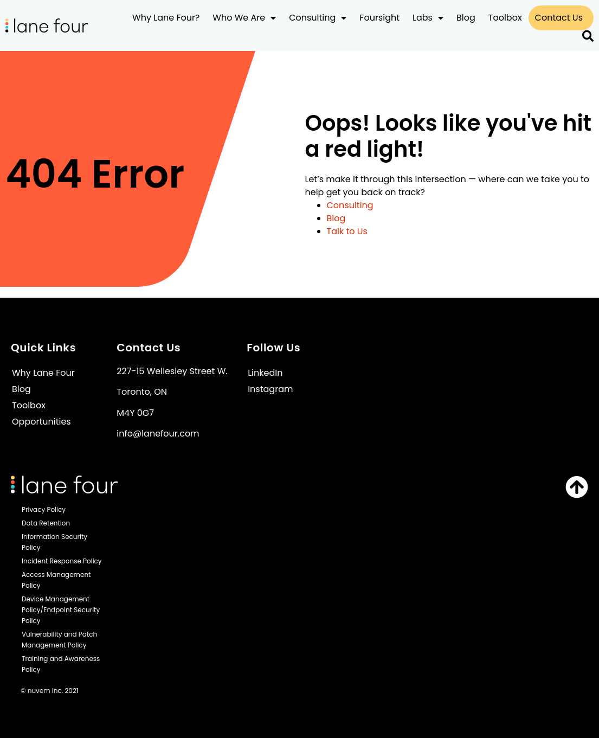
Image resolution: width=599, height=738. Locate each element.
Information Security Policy (54, 542)
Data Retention (46, 523)
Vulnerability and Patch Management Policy (59, 640)
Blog (465, 17)
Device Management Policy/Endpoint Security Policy (61, 609)
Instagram (270, 389)
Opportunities (41, 421)
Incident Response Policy (62, 561)
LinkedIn (265, 373)
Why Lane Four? (165, 17)
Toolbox (505, 17)
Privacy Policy (44, 509)
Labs (428, 18)
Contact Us (559, 17)
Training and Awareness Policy (61, 664)
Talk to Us (347, 231)
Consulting (317, 18)
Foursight (379, 17)
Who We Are (244, 18)
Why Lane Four (43, 373)
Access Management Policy (56, 580)
